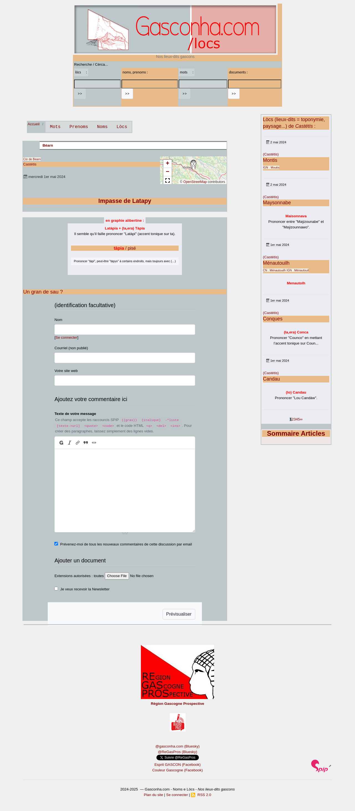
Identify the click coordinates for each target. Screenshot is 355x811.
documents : (238, 72)
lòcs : (81, 72)
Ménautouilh (276, 263)
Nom (58, 320)
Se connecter (66, 337)
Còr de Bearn (31, 159)
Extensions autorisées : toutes (79, 576)
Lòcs (121, 127)
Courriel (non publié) (71, 348)
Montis (270, 160)
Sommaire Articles (296, 433)
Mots (55, 127)
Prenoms (78, 127)
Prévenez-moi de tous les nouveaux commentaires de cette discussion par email (126, 544)
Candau (271, 379)
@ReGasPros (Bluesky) (177, 752)
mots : (186, 72)
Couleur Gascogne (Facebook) (177, 770)
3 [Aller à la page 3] (295, 419)
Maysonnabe (277, 202)
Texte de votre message (75, 414)
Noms (102, 127)
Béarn (47, 145)
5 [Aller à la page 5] (299, 419)
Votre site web (66, 371)
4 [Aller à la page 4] (297, 419)
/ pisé (125, 248)
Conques (272, 319)
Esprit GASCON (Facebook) (177, 764)
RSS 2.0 (201, 795)
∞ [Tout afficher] (301, 419)
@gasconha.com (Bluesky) (177, 746)
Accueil (33, 124)
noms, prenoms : (135, 72)
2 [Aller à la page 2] (293, 419)
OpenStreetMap (195, 182)
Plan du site (153, 795)
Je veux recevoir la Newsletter (85, 589)
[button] (193, 165)
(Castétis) (271, 154)
